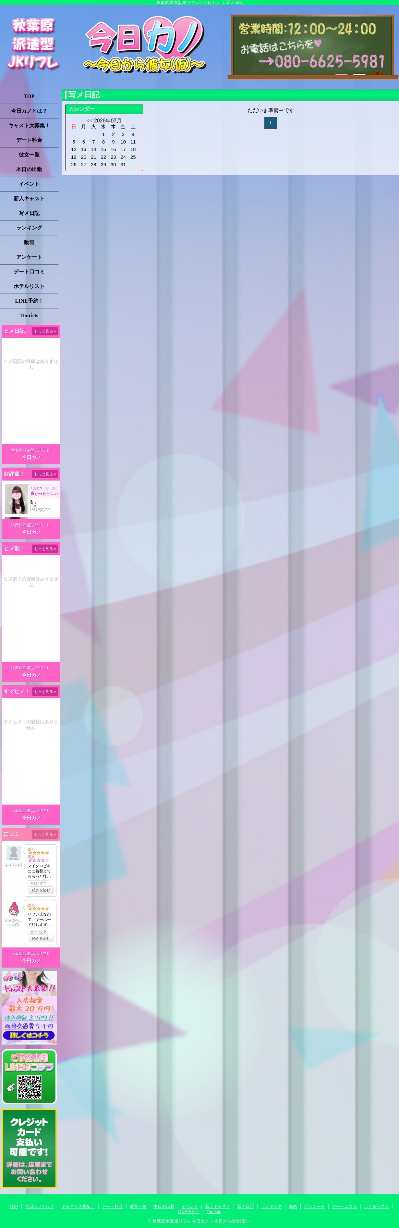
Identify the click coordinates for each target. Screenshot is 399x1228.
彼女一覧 (29, 154)
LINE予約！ (29, 301)
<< (90, 120)
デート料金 (29, 140)
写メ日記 (29, 213)
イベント (29, 184)
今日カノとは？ (29, 111)
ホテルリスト (29, 286)
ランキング (29, 228)
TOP (29, 96)
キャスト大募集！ (29, 125)
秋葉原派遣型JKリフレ (31, 450)
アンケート (29, 257)
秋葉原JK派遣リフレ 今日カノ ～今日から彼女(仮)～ (201, 1221)
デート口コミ (29, 271)
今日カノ (31, 457)
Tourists (29, 315)
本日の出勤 (29, 169)
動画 (29, 242)
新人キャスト (29, 198)
